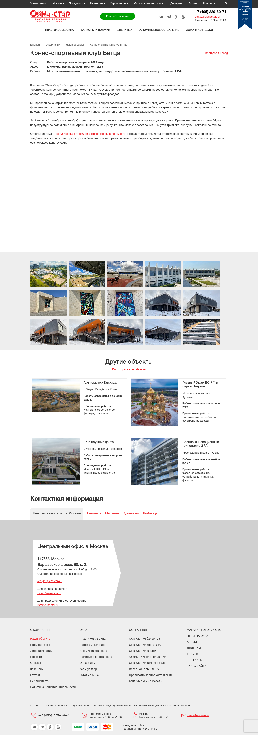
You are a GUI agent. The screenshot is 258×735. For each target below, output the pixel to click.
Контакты (209, 3)
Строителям (118, 3)
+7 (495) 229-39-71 (210, 12)
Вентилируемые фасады (146, 681)
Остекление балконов (144, 638)
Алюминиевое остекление (159, 30)
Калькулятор (88, 669)
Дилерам (176, 3)
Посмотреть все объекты (129, 369)
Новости (36, 656)
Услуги (57, 3)
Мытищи (112, 513)
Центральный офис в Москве (57, 513)
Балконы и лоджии (95, 30)
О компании (38, 3)
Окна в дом (88, 662)
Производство (40, 644)
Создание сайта (134, 725)
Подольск (93, 513)
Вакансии (37, 669)
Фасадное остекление (144, 669)
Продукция (76, 3)
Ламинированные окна (96, 656)
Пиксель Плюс (147, 728)
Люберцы (150, 513)
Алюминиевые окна (93, 650)
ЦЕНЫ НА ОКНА (197, 635)
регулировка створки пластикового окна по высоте (90, 134)
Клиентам (96, 3)
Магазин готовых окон (149, 3)
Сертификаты (40, 681)
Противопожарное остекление (151, 675)
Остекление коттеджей (145, 644)
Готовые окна (89, 675)
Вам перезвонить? (117, 16)
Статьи (35, 675)
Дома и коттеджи (199, 30)
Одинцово (131, 513)
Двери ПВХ (124, 30)
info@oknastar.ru (48, 605)
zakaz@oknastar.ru (207, 17)
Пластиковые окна (59, 30)
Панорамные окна (92, 644)
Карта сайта (197, 666)
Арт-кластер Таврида (100, 382)
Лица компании (41, 650)
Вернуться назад (216, 53)
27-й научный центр (99, 442)
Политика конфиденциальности (53, 687)
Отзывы (35, 662)
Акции (193, 3)
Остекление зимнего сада (147, 662)
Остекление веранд (143, 650)
